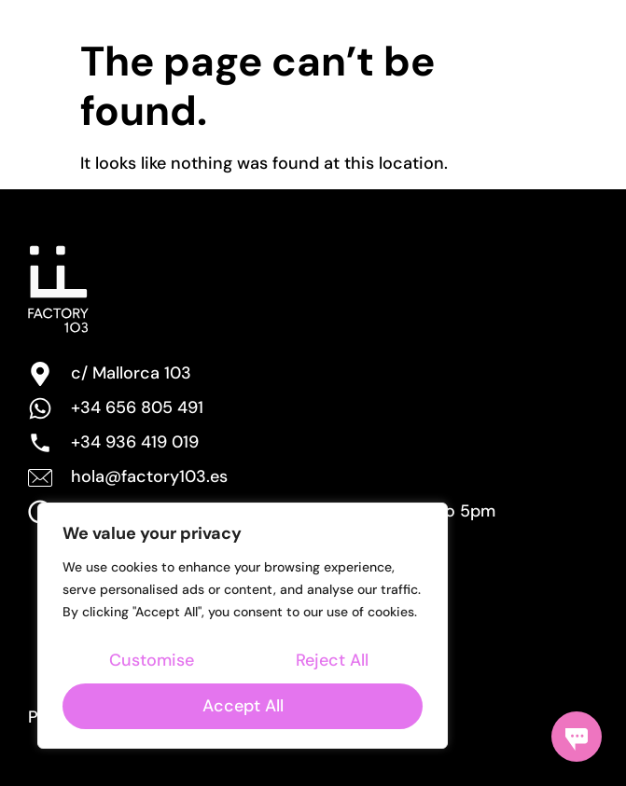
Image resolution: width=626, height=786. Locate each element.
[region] (242, 626)
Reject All (332, 660)
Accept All (243, 706)
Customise (151, 660)
